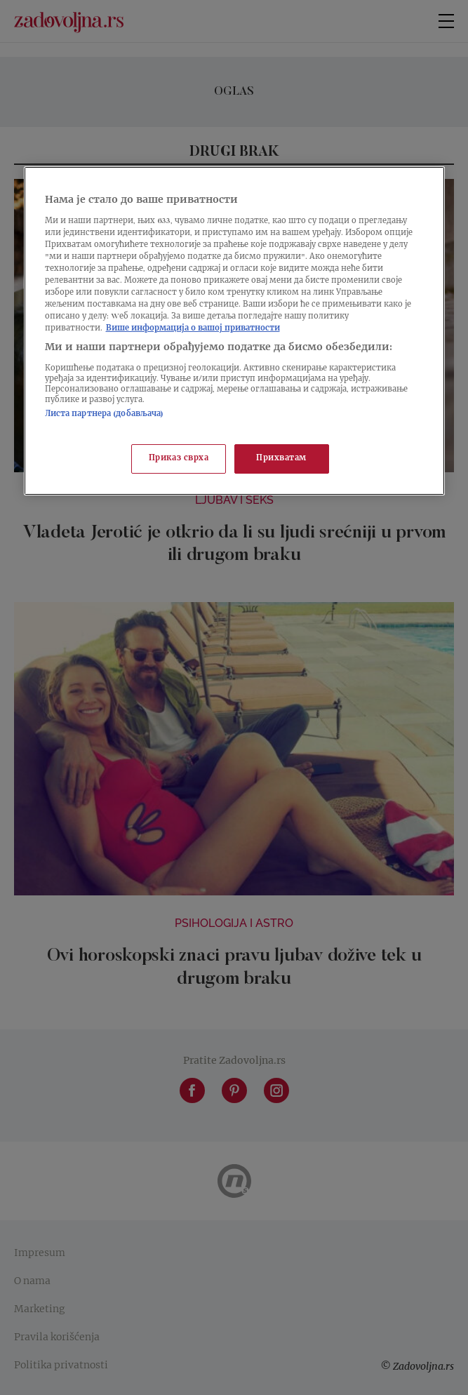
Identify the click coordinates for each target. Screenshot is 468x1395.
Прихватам (281, 458)
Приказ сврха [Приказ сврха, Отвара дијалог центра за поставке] (179, 458)
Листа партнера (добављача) (104, 414)
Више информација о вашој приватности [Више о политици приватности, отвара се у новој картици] (193, 329)
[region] (234, 330)
